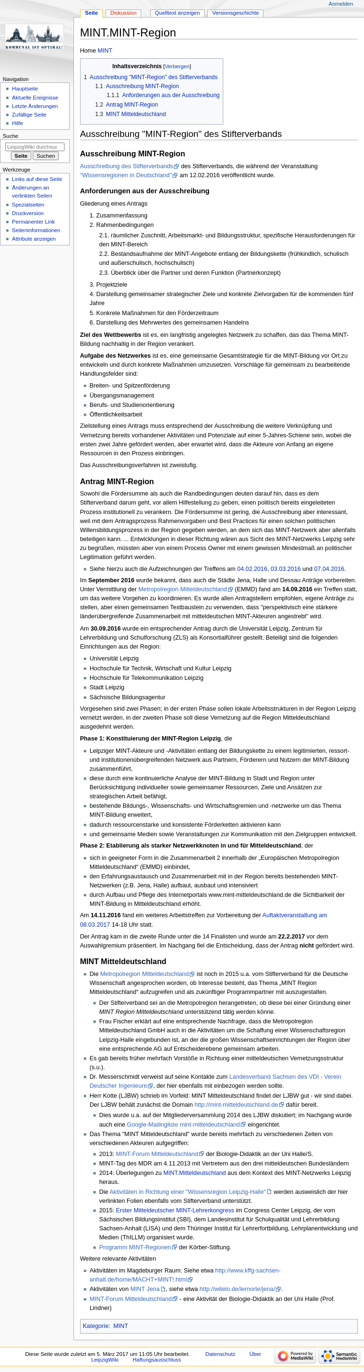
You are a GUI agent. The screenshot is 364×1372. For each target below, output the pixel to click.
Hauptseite (25, 88)
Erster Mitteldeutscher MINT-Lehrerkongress (175, 1210)
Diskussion (123, 13)
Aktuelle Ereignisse (35, 97)
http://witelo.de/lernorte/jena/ (237, 1289)
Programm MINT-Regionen (135, 1247)
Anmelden (341, 4)
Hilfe (17, 123)
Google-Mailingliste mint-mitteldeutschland (183, 1124)
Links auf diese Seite (37, 179)
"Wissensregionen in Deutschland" (126, 175)
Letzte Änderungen (35, 106)
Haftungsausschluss (157, 1360)
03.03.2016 (286, 569)
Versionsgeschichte (235, 13)
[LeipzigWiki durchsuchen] (34, 147)
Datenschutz (220, 1354)
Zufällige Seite (29, 114)
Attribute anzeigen (33, 239)
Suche (10, 136)
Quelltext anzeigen (177, 13)
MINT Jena (145, 1289)
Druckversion (28, 213)
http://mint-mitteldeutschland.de (236, 1104)
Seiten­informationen (36, 230)
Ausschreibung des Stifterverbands (126, 166)
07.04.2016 (329, 569)
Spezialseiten (28, 205)
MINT (105, 50)
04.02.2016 (252, 569)
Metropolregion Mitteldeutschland (182, 589)
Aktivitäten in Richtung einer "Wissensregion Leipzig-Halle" (187, 1192)
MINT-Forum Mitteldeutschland (157, 1154)
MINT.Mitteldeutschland (195, 1173)
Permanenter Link (33, 222)
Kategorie (96, 1326)
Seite (91, 13)
